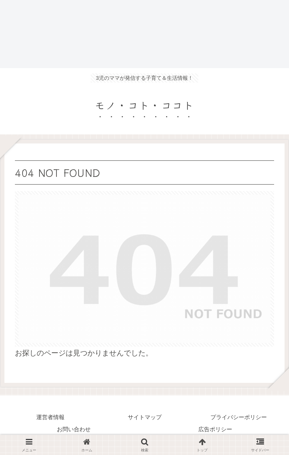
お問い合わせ (74, 429)
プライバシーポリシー (238, 417)
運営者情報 (50, 417)
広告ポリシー (215, 429)
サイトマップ (145, 417)
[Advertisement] (144, 34)
